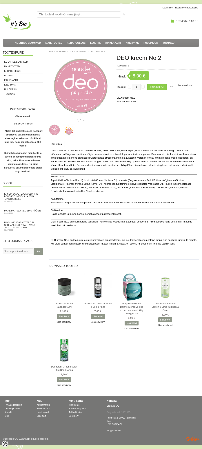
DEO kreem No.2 (97, 51)
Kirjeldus (57, 144)
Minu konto (74, 405)
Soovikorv (74, 416)
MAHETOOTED (53, 42)
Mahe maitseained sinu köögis (23, 211)
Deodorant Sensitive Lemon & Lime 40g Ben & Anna (165, 307)
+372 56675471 (114, 424)
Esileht (52, 51)
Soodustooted (43, 408)
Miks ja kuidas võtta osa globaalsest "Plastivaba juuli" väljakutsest (23, 226)
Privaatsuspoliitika (13, 405)
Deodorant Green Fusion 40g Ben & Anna (64, 368)
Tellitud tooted (75, 412)
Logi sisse (168, 7)
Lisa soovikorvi (184, 85)
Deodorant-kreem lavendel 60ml (64, 305)
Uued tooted (43, 412)
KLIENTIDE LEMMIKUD (28, 42)
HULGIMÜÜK (150, 42)
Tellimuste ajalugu (77, 408)
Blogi (7, 416)
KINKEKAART (113, 42)
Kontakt (8, 412)
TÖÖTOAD (169, 42)
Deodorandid (81, 51)
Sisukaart (41, 416)
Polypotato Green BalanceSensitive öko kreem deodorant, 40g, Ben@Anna (132, 308)
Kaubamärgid (43, 405)
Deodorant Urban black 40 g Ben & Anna (98, 305)
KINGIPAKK (132, 42)
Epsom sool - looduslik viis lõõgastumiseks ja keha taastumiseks (23, 197)
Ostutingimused (12, 408)
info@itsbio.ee (114, 430)
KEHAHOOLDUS (76, 42)
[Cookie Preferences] (5, 444)
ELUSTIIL (95, 42)
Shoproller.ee (192, 439)
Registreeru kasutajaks (186, 7)
